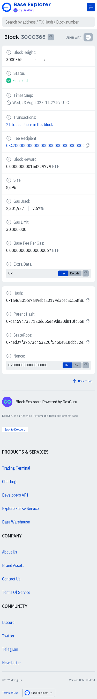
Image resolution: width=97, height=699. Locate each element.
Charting (9, 481)
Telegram (10, 649)
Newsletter (11, 662)
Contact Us (11, 578)
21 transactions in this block (29, 124)
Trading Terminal (16, 468)
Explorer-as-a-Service (20, 508)
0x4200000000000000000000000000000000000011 (45, 145)
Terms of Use (10, 693)
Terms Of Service (16, 592)
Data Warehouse (16, 522)
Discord (8, 622)
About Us (9, 552)
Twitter (8, 635)
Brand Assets (13, 565)
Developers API (15, 495)
